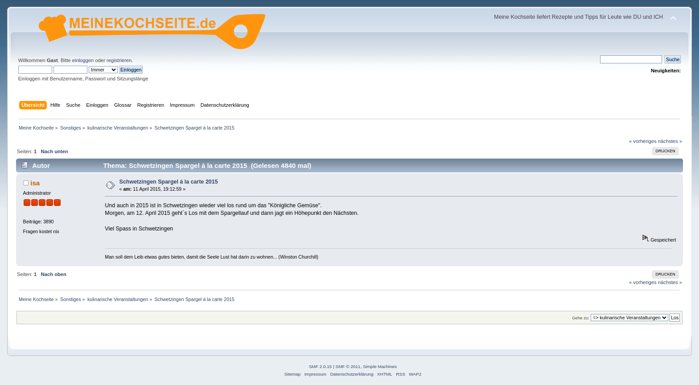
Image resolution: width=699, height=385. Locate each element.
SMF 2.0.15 (320, 366)
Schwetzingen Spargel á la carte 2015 (168, 182)
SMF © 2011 (348, 366)
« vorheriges (643, 141)
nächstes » (670, 141)
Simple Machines (380, 366)
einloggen (83, 60)
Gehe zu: (580, 317)
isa (35, 183)
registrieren (119, 60)
